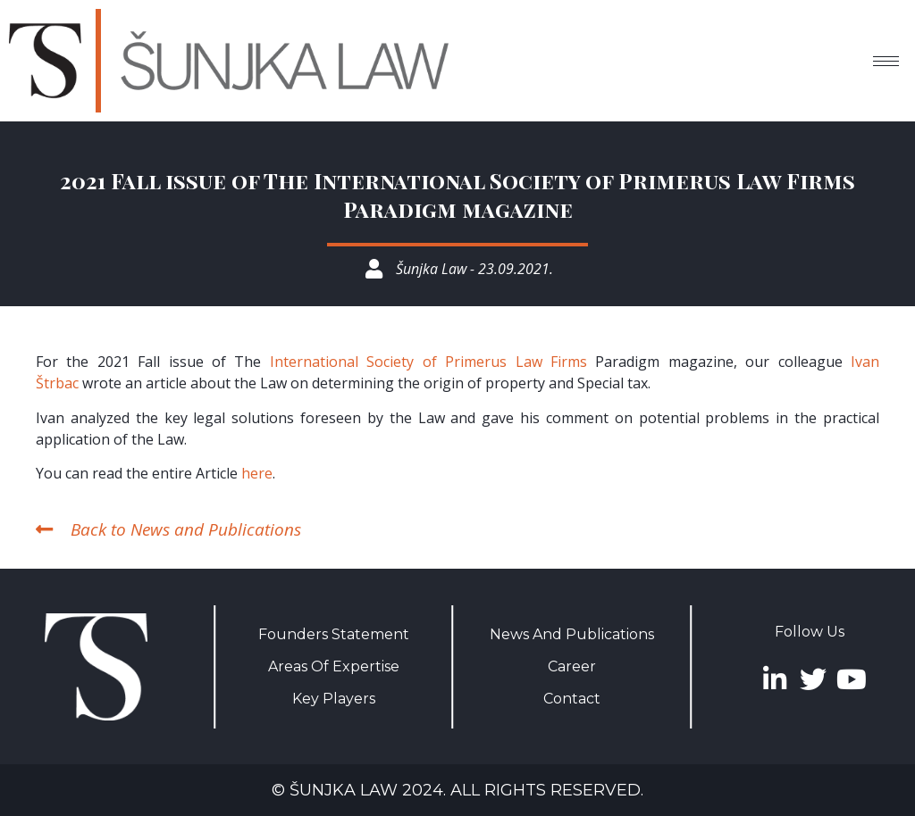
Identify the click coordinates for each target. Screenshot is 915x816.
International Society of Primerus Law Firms (428, 361)
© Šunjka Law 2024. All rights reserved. (457, 790)
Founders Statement (333, 634)
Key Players (333, 698)
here (257, 473)
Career (572, 666)
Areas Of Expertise (333, 666)
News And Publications (572, 634)
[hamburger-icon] (886, 61)
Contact (571, 698)
